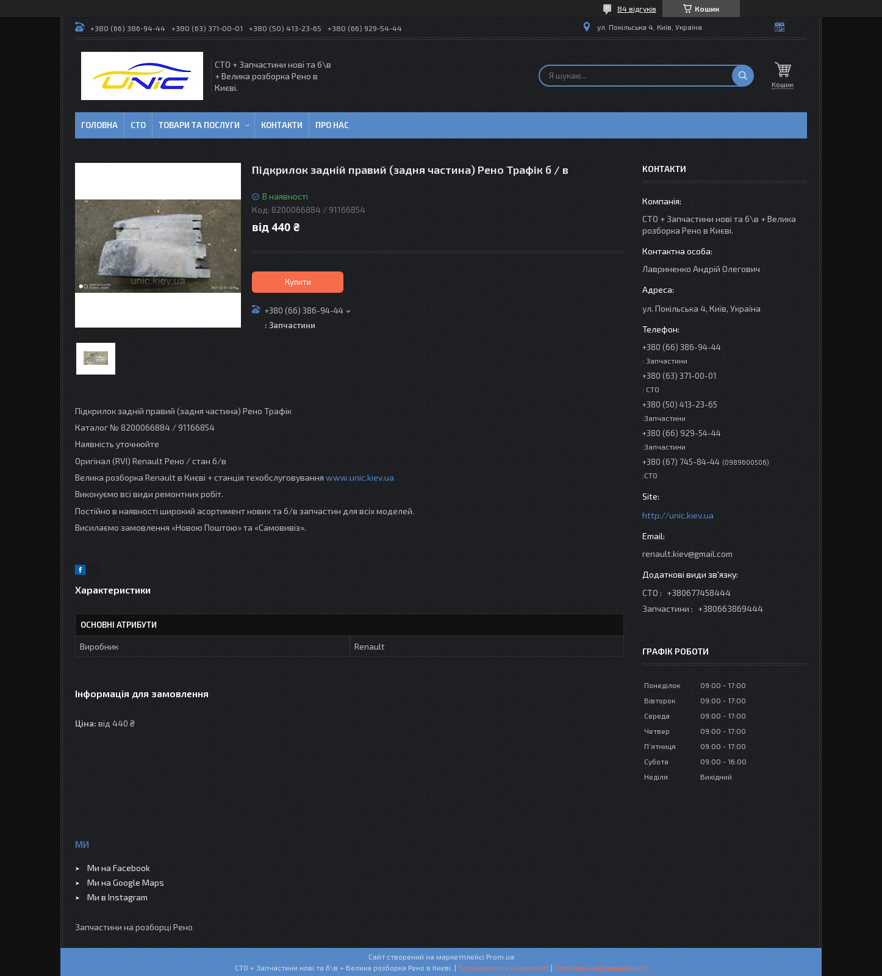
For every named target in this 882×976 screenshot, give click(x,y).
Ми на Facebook (118, 868)
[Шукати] (743, 76)
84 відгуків (636, 8)
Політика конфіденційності (601, 967)
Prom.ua (500, 956)
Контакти (282, 125)
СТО (138, 125)
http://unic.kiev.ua (678, 515)
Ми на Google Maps (125, 882)
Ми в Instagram (117, 897)
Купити (298, 282)
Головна (99, 125)
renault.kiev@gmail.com (687, 553)
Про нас (332, 125)
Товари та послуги (199, 125)
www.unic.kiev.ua (360, 477)
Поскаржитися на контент (503, 967)
